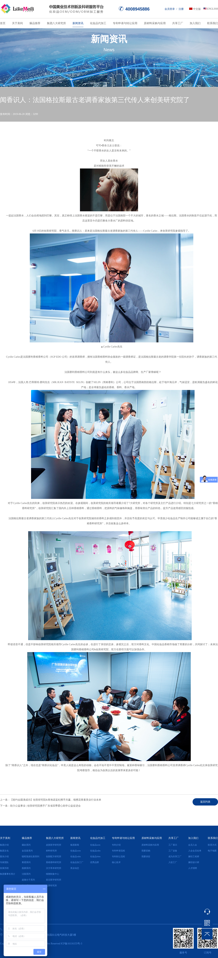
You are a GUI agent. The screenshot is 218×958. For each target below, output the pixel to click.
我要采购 (146, 850)
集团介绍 (4, 845)
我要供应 (146, 856)
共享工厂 (177, 23)
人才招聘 (192, 868)
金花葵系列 (27, 850)
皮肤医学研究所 (53, 845)
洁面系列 (26, 874)
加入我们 (195, 23)
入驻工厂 (172, 862)
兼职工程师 (193, 856)
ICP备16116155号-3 (71, 943)
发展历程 (4, 868)
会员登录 (170, 9)
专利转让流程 (118, 856)
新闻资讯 (77, 23)
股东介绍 (4, 856)
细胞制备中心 (52, 874)
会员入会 (192, 845)
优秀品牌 (94, 862)
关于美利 (17, 23)
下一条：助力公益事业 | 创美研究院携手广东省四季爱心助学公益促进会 (40, 805)
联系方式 (212, 845)
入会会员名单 (194, 850)
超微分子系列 (28, 879)
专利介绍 (116, 845)
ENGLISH (212, 8)
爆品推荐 (34, 23)
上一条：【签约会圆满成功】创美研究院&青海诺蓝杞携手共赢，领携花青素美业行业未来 (50, 799)
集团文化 (4, 850)
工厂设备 (172, 850)
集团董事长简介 (7, 874)
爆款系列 (26, 845)
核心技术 (116, 862)
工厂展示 (172, 845)
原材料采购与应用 (155, 23)
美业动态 (74, 868)
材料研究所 (51, 850)
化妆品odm (75, 856)
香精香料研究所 (53, 862)
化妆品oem (75, 850)
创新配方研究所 (53, 856)
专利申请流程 (118, 850)
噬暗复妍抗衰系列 (30, 856)
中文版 (197, 9)
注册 (181, 9)
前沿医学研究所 (53, 879)
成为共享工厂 (174, 856)
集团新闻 (74, 845)
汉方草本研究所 (53, 868)
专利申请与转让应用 (125, 23)
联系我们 (212, 23)
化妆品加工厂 (76, 862)
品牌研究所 (51, 885)
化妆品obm (95, 856)
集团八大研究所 (56, 23)
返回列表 (205, 801)
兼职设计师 (193, 862)
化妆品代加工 (98, 23)
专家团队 (4, 862)
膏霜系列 (26, 862)
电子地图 (212, 850)
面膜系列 (26, 868)
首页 (2, 23)
